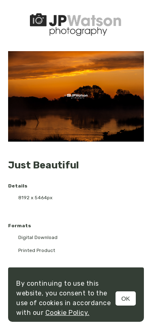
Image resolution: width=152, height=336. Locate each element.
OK (125, 298)
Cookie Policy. (67, 313)
